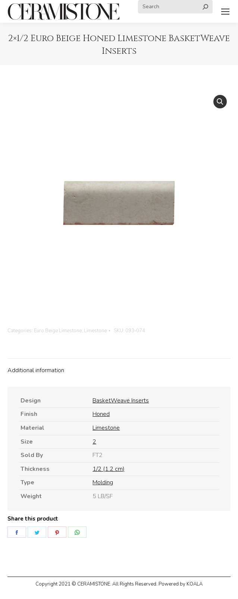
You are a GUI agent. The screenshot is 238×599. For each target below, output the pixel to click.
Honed (101, 414)
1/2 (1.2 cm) (109, 469)
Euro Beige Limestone (58, 330)
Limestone (95, 330)
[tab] (119, 367)
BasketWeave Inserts (121, 400)
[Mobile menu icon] (225, 11)
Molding (103, 482)
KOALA (195, 584)
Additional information (35, 370)
